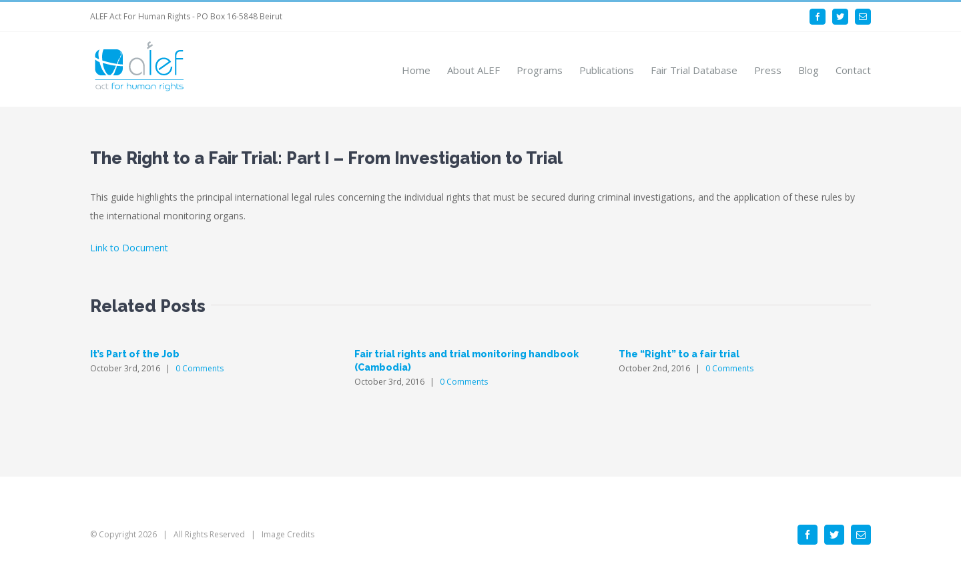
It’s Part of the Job (135, 354)
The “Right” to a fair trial (679, 354)
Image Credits (288, 534)
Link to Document (129, 247)
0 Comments (200, 368)
